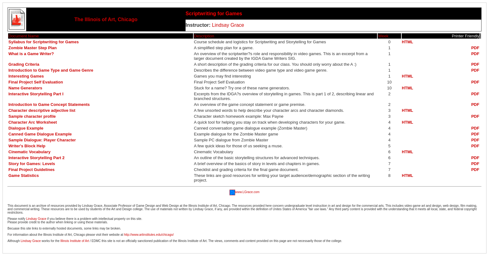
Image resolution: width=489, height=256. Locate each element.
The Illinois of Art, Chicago (106, 19)
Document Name (23, 36)
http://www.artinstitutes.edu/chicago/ (149, 234)
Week (383, 36)
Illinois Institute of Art (75, 241)
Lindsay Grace (227, 25)
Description (204, 36)
